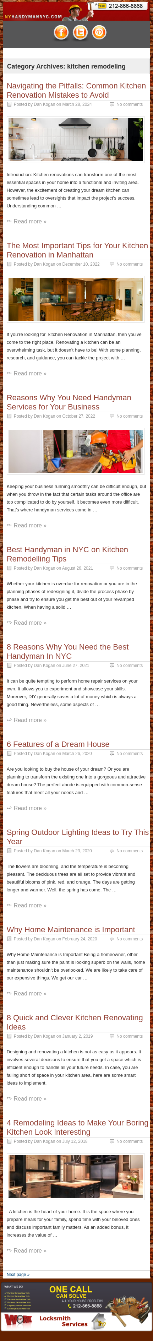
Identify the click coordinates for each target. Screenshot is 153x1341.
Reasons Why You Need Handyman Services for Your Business (69, 402)
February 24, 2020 (79, 938)
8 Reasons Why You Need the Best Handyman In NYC (68, 651)
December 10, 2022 (80, 264)
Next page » (18, 1274)
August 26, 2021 (77, 568)
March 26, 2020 (77, 753)
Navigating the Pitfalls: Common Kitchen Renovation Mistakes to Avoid (76, 90)
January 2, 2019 (77, 1036)
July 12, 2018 (74, 1141)
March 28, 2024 (77, 104)
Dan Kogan (44, 104)
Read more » (30, 221)
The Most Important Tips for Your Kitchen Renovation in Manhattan (77, 250)
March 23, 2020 (77, 850)
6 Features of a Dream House (58, 744)
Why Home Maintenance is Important (71, 929)
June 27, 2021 (75, 665)
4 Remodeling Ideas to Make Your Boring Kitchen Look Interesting (78, 1127)
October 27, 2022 (78, 416)
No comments (129, 104)
